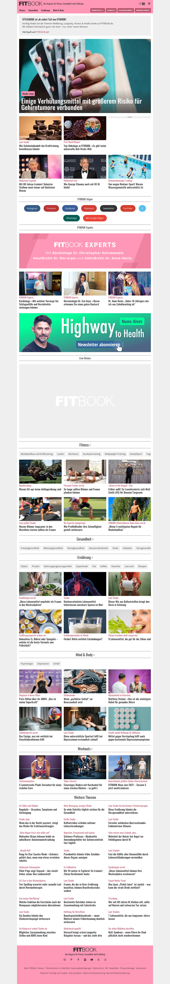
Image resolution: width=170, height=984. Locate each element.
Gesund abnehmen (98, 548)
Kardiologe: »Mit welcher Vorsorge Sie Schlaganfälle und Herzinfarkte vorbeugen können (38, 304)
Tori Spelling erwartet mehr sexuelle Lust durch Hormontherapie (40, 886)
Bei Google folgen (95, 218)
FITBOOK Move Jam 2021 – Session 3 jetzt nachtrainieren (127, 786)
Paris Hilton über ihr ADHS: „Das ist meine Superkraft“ (37, 700)
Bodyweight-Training (115, 453)
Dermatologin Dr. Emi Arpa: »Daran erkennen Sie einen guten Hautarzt (81, 302)
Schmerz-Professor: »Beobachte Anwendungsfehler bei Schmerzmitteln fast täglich (83, 839)
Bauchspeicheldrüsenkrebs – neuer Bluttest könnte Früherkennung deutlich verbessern (84, 918)
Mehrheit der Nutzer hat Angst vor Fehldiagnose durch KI (125, 838)
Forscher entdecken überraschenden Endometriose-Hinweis (127, 824)
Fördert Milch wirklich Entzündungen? (83, 639)
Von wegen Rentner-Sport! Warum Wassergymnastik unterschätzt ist (125, 185)
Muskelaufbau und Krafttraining (37, 453)
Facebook (70, 208)
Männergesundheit (53, 548)
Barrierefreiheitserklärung (118, 973)
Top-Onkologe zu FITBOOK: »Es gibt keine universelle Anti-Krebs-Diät (85, 147)
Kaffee (103, 566)
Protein (35, 566)
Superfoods (82, 566)
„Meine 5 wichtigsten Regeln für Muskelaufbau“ (124, 528)
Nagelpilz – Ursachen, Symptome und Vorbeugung (38, 811)
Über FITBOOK (30, 968)
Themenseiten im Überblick (57, 968)
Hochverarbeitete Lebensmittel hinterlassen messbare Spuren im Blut (83, 603)
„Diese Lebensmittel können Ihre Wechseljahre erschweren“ (125, 872)
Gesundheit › (85, 539)
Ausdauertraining (91, 453)
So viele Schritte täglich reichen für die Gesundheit (84, 811)
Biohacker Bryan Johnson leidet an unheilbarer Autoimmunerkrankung (37, 838)
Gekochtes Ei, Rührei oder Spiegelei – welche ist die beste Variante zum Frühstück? (38, 642)
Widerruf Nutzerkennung (94, 973)
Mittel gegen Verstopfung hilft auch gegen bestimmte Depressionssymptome (129, 738)
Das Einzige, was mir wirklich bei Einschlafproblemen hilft (36, 738)
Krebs (115, 548)
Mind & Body (58, 10)
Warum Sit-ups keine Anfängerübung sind (40, 489)
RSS (106, 968)
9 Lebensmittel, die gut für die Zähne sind (129, 639)
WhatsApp (71, 218)
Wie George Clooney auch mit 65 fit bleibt (82, 185)
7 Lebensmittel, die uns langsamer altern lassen (129, 917)
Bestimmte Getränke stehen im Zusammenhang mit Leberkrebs (80, 903)
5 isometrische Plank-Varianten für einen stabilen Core (40, 786)
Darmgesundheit (75, 548)
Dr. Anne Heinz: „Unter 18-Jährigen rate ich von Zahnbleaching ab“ (128, 302)
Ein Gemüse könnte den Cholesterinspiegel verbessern (34, 917)
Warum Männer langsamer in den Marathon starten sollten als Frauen (37, 528)
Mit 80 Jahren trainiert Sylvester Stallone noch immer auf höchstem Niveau (37, 187)
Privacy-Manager (127, 968)
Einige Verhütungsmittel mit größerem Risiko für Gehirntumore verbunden (81, 104)
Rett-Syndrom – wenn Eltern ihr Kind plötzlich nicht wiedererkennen (127, 934)
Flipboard (89, 208)
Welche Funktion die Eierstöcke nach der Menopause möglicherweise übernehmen (40, 903)
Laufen (60, 453)
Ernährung (45, 10)
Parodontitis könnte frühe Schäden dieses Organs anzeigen (81, 856)
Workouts (111, 10)
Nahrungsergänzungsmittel (58, 566)
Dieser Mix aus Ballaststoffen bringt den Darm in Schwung (128, 603)
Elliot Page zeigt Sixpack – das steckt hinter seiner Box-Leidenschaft (38, 872)
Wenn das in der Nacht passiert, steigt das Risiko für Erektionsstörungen (38, 824)
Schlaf (56, 663)
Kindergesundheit (143, 10)
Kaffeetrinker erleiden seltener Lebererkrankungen (79, 824)
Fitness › (85, 444)
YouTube (127, 208)
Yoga (148, 453)
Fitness (22, 10)
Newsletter (108, 208)
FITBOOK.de (42, 32)
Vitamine (115, 566)
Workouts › (85, 748)
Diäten (24, 566)
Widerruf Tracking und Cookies (54, 973)
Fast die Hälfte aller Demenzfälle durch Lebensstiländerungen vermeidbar (128, 856)
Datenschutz (98, 968)
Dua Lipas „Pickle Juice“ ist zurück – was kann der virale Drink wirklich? (129, 886)
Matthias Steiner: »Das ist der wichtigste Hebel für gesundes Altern (129, 700)
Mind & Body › (85, 654)
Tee (94, 566)
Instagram (32, 208)
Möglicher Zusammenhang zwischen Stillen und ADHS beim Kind (37, 934)
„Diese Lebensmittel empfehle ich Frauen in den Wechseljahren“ (40, 603)
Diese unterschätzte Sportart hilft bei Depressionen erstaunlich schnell (83, 738)
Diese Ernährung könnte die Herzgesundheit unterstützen (123, 811)
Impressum (141, 968)
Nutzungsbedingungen (81, 968)
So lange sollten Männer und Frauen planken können (82, 491)
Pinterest (51, 208)
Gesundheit (33, 10)
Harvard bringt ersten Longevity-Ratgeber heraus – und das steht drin (83, 934)
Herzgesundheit (144, 548)
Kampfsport (136, 453)
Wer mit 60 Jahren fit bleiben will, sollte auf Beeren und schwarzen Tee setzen (129, 903)
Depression (43, 663)
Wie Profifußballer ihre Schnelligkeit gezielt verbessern (82, 528)
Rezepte (142, 566)
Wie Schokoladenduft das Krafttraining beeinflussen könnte (39, 147)
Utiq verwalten (75, 973)
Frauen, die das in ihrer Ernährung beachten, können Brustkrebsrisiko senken (82, 887)
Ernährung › (85, 557)
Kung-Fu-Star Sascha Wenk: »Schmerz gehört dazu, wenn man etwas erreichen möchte (39, 857)
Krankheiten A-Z (98, 10)
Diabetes (127, 548)
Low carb (129, 566)
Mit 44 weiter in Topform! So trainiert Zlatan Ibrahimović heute (83, 872)
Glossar (41, 968)
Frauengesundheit (126, 10)
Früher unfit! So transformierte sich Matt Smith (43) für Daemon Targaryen (129, 491)
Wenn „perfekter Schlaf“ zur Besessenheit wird (78, 700)
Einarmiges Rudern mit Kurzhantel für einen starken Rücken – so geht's (83, 786)
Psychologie (27, 663)
